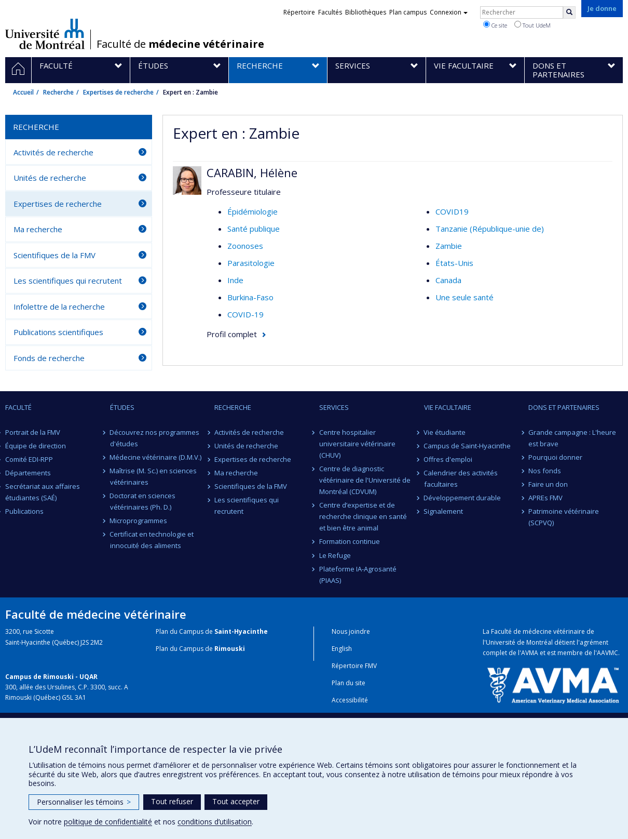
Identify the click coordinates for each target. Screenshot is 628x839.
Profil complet (232, 334)
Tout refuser (172, 801)
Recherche (58, 92)
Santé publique (253, 228)
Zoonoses (245, 246)
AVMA (529, 652)
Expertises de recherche (118, 92)
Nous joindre (351, 631)
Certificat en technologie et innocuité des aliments (152, 539)
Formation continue (349, 541)
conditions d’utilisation (215, 822)
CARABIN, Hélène (252, 172)
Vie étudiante (445, 432)
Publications (24, 511)
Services (334, 407)
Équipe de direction (35, 445)
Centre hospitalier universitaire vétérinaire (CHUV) (357, 444)
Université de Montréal (45, 33)
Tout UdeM (532, 25)
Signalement (443, 511)
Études (122, 407)
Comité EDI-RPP (29, 459)
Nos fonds (544, 470)
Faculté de (180, 44)
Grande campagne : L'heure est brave (572, 438)
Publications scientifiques (58, 332)
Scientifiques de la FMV (54, 255)
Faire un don (548, 484)
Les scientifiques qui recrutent (67, 280)
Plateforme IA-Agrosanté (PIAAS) (358, 574)
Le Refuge (335, 555)
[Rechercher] (569, 12)
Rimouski (229, 648)
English (342, 648)
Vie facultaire (447, 407)
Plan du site (348, 682)
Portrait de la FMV (32, 432)
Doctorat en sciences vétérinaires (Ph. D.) (143, 501)
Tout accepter (236, 801)
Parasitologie (251, 263)
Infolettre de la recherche (59, 306)
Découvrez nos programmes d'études (155, 438)
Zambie (448, 246)
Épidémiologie (252, 211)
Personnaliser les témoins (84, 802)
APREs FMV (545, 497)
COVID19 (452, 211)
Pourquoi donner (555, 457)
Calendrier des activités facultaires (461, 478)
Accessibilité (350, 700)
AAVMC (607, 652)
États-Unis (454, 263)
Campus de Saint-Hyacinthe (467, 445)
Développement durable (462, 497)
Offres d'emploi (448, 459)
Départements (28, 472)
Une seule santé (464, 297)
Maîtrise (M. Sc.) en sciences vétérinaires (153, 476)
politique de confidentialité (108, 822)
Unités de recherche (49, 177)
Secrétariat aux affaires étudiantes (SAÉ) (42, 492)
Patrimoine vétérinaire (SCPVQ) (563, 517)
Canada (448, 280)
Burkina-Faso (250, 297)
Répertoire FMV (354, 665)
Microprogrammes (139, 520)
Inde (235, 280)
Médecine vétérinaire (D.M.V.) (156, 457)
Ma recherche (37, 229)
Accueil (23, 92)
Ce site (495, 25)
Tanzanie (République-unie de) (489, 228)
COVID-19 (245, 314)
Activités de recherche (53, 152)
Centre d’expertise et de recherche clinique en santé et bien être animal (363, 516)
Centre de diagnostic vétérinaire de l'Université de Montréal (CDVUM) (365, 480)
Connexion (449, 12)
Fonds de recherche (49, 358)
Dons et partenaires (563, 407)
